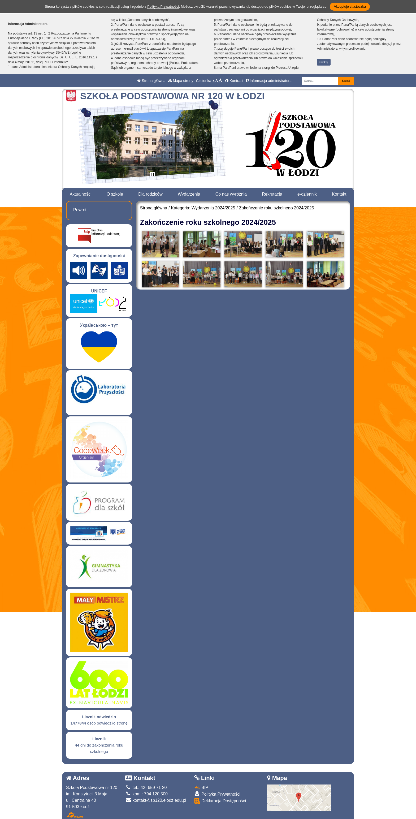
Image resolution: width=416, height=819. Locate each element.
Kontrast (234, 81)
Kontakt (339, 194)
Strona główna (151, 81)
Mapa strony (180, 81)
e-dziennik (307, 194)
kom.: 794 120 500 (146, 794)
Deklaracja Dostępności (220, 801)
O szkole (115, 194)
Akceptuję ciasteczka (350, 6)
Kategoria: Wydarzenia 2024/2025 (203, 208)
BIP (201, 787)
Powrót (79, 210)
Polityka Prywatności (217, 793)
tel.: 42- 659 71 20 (146, 787)
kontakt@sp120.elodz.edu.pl (155, 800)
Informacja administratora (269, 81)
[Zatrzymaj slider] (152, 176)
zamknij (323, 62)
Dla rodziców (150, 194)
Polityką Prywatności (163, 6)
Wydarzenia (189, 194)
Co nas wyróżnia (231, 194)
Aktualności (81, 194)
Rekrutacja (272, 194)
